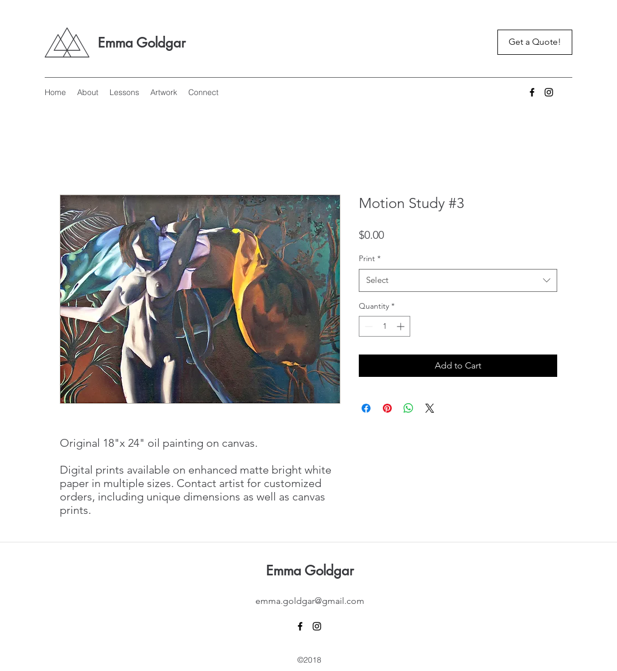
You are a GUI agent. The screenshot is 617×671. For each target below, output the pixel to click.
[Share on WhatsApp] (408, 408)
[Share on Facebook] (366, 408)
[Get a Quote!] (534, 42)
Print (370, 258)
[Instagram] (548, 92)
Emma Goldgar (142, 42)
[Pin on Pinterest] (387, 408)
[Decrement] (367, 326)
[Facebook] (532, 92)
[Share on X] (429, 408)
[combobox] (458, 280)
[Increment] (402, 326)
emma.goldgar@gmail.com (309, 601)
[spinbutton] (384, 326)
